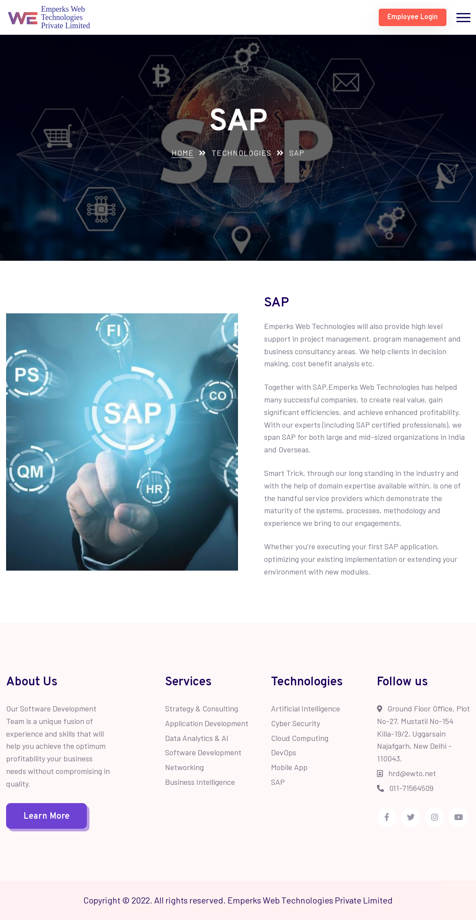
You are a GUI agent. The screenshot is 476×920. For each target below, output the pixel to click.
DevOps (283, 752)
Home (183, 153)
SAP (278, 782)
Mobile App (289, 767)
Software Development (203, 752)
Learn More (46, 816)
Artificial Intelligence (305, 708)
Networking (184, 767)
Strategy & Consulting (201, 708)
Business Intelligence (200, 782)
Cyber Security (295, 723)
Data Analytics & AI (196, 738)
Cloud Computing (299, 738)
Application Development (206, 723)
